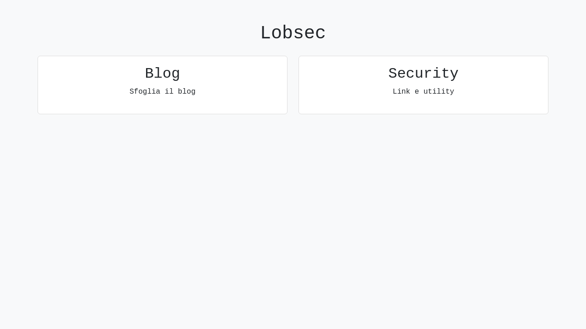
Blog (162, 73)
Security (423, 73)
